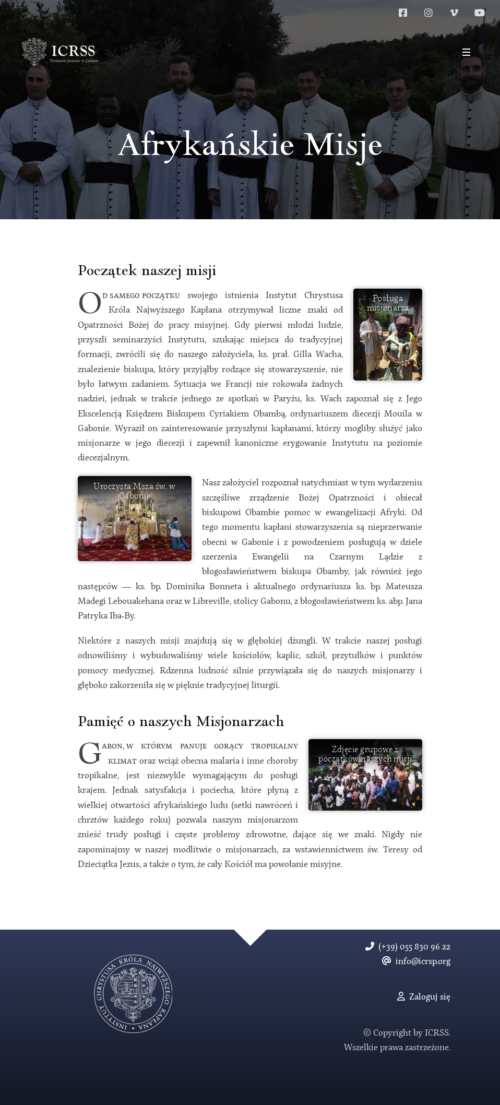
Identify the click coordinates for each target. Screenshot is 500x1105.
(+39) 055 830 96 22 (407, 947)
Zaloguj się (423, 997)
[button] (466, 52)
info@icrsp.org (416, 961)
